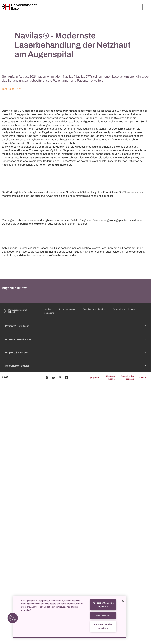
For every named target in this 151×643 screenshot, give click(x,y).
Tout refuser (103, 615)
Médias (47, 569)
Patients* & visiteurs (17, 586)
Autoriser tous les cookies (103, 605)
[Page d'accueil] (20, 7)
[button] (12, 618)
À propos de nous (67, 569)
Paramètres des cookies (103, 626)
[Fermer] (122, 600)
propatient (49, 573)
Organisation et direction (94, 569)
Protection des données (127, 637)
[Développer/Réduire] (145, 7)
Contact (142, 638)
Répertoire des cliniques (124, 569)
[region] (69, 617)
